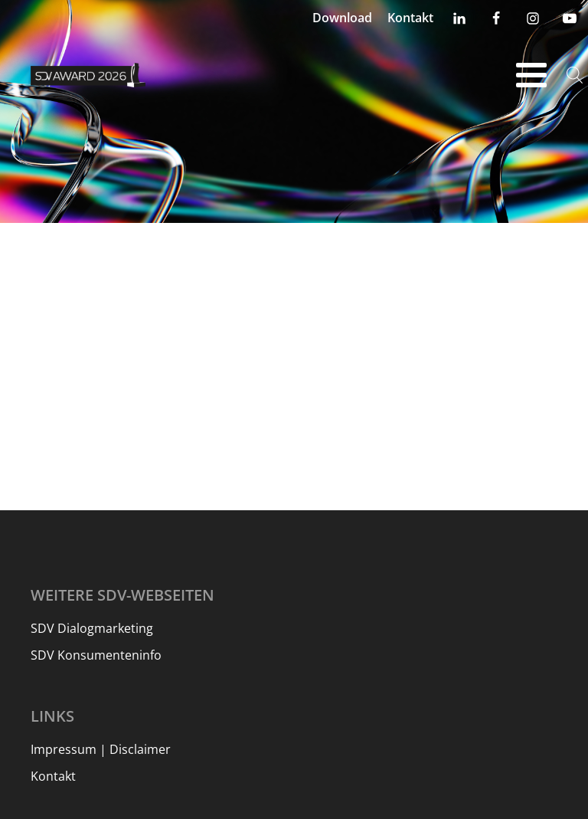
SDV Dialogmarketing (92, 628)
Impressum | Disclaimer (101, 749)
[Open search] (575, 75)
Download (342, 17)
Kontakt (410, 17)
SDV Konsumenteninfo (96, 655)
